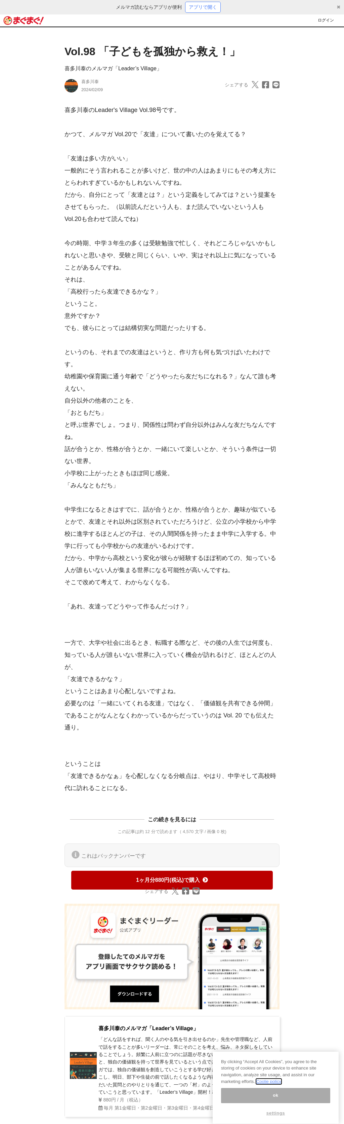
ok (275, 1100)
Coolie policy (268, 1086)
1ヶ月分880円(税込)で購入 (172, 880)
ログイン (326, 20)
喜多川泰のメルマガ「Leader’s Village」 (113, 68)
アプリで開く (203, 7)
